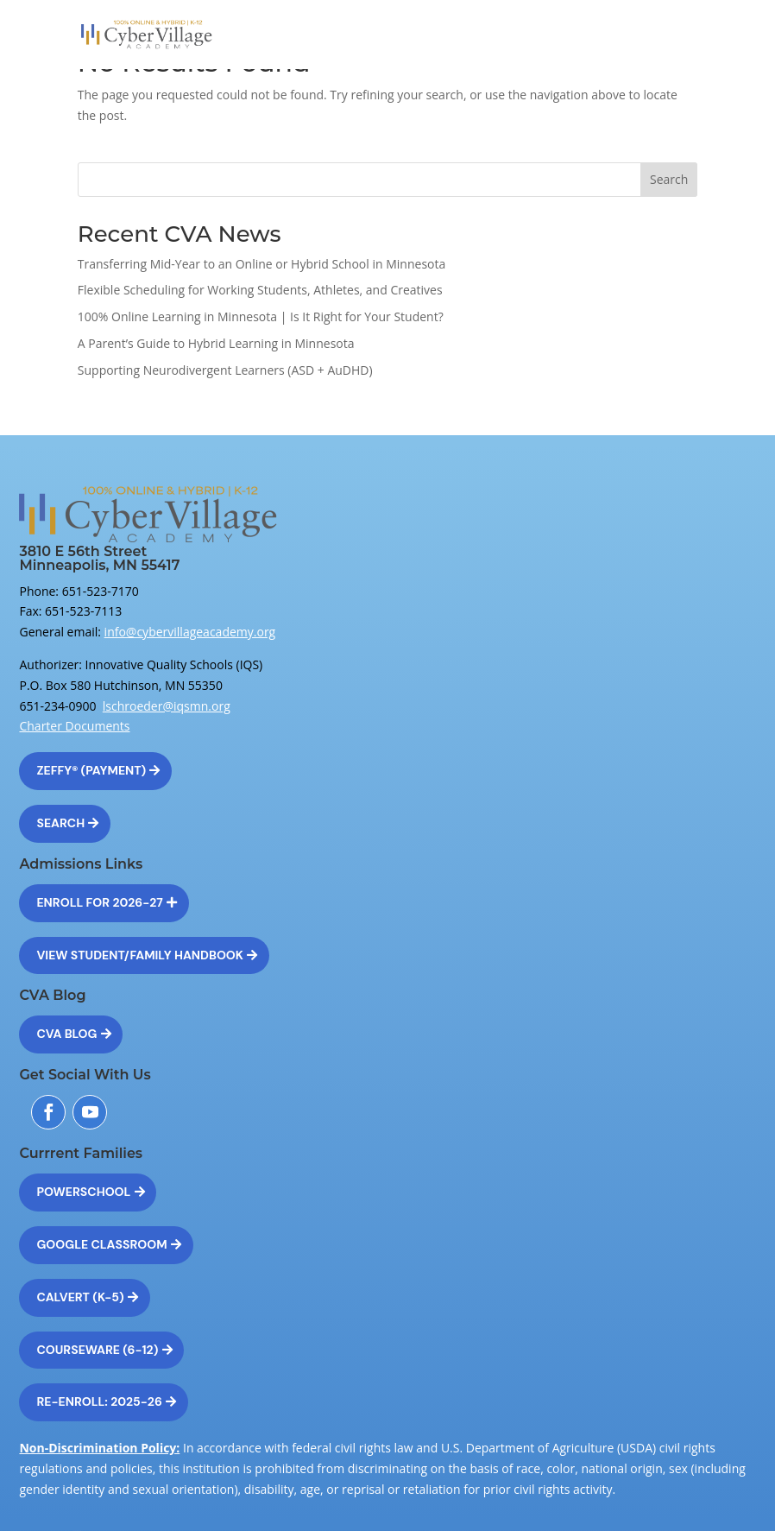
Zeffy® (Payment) (91, 770)
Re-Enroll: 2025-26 (98, 1401)
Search (669, 179)
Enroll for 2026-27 (99, 902)
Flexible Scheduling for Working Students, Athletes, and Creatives (260, 290)
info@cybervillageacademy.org (190, 631)
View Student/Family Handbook (139, 955)
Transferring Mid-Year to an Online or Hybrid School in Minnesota (261, 264)
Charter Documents (74, 726)
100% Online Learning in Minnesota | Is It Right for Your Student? (261, 316)
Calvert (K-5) (79, 1297)
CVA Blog (66, 1033)
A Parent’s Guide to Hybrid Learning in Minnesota (216, 343)
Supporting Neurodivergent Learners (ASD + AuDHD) (225, 370)
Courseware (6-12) (97, 1349)
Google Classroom (101, 1244)
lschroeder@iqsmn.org (166, 706)
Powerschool (83, 1191)
